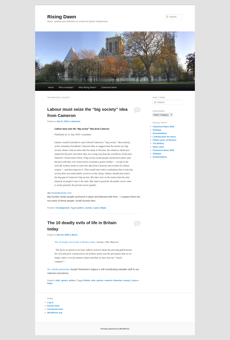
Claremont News (109, 87)
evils (93, 280)
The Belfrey (158, 143)
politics (80, 208)
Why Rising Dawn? (87, 87)
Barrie (74, 235)
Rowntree (118, 280)
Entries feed (53, 306)
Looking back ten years (164, 136)
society (88, 208)
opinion (64, 280)
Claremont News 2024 (163, 150)
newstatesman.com (61, 192)
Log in (50, 302)
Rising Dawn (61, 16)
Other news (158, 147)
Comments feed (55, 309)
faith (58, 280)
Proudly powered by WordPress (114, 329)
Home (51, 87)
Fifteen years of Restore (164, 140)
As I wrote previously (58, 269)
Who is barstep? (66, 87)
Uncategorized (62, 208)
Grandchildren (160, 133)
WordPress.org (54, 312)
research (108, 280)
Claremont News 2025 (163, 126)
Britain (87, 280)
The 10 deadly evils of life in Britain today (75, 242)
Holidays (157, 130)
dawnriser (75, 121)
